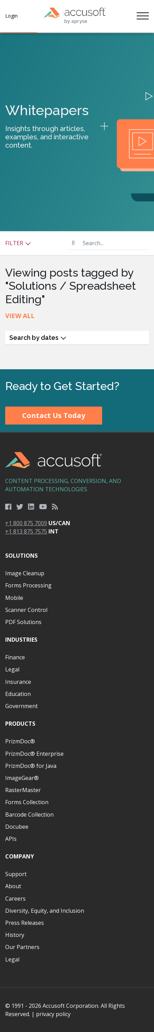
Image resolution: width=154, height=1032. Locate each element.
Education (18, 694)
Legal (12, 669)
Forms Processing (28, 585)
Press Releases (24, 923)
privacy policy (53, 1014)
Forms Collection (26, 802)
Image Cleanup (24, 573)
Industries (21, 639)
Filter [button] (18, 243)
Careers (15, 898)
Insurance (18, 682)
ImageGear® (22, 778)
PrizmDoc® (20, 741)
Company (19, 856)
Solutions (21, 555)
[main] (77, 201)
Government (21, 706)
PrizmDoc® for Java (30, 766)
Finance (15, 657)
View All (20, 316)
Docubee (16, 826)
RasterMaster (23, 790)
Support (16, 874)
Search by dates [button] (37, 337)
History (14, 935)
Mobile (14, 598)
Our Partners (22, 947)
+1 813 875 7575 (26, 531)
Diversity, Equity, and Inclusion (44, 910)
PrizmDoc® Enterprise (34, 753)
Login (11, 15)
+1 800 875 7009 (26, 523)
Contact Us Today (53, 415)
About (13, 886)
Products (20, 723)
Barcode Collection (29, 814)
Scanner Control (26, 610)
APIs (11, 839)
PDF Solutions (23, 622)
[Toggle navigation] (143, 16)
